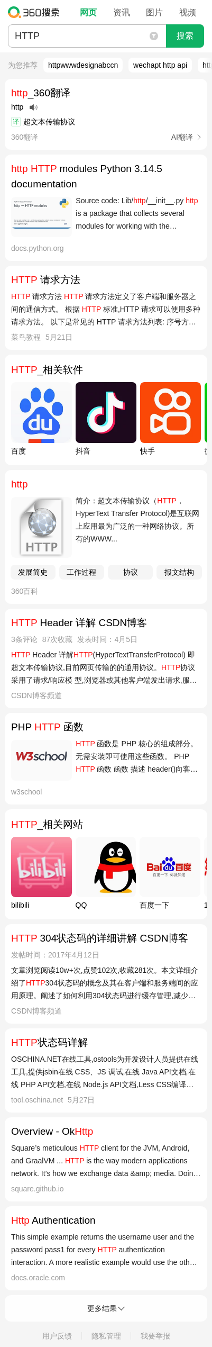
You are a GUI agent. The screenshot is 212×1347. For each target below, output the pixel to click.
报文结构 (179, 572)
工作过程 (81, 572)
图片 (154, 12)
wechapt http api (160, 65)
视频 (187, 12)
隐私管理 (106, 1336)
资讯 (121, 12)
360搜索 (36, 12)
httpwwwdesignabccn (83, 65)
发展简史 (33, 572)
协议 (130, 572)
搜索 (185, 35)
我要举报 (155, 1336)
